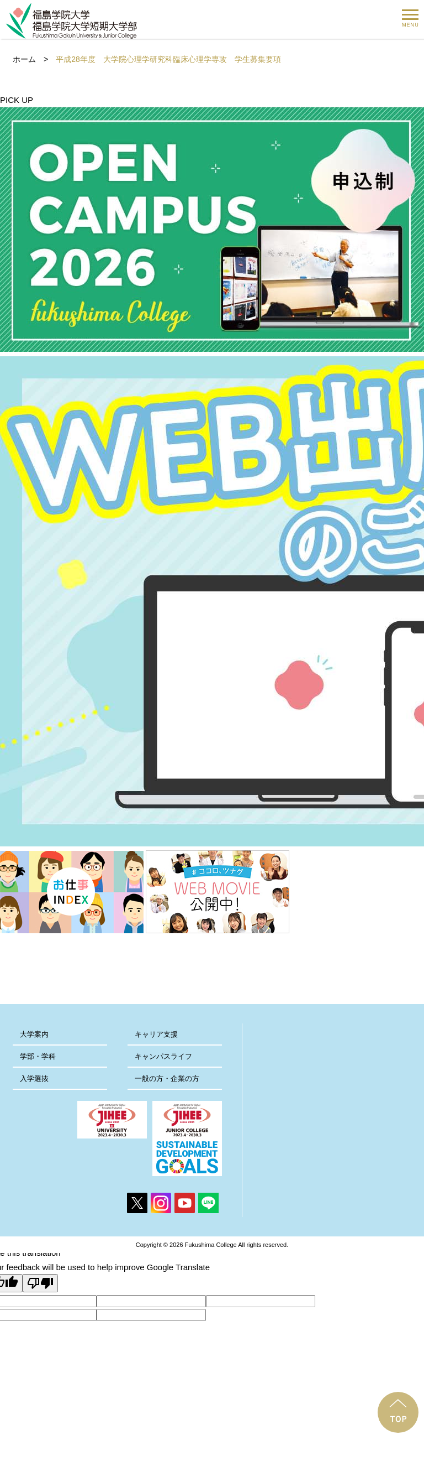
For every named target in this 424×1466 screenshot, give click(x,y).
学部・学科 (38, 1056)
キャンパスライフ (163, 1056)
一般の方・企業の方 (167, 1078)
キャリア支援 (156, 1034)
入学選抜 (34, 1078)
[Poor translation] (40, 1283)
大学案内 (34, 1034)
